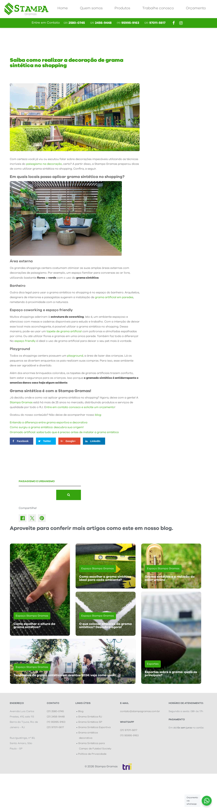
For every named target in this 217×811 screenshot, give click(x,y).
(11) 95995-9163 (56, 722)
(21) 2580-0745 (55, 711)
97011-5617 (154, 23)
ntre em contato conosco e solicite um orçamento (80, 407)
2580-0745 (74, 23)
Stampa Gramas (21, 402)
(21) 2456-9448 (56, 716)
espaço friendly (25, 341)
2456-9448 (101, 23)
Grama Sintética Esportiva (94, 727)
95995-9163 (128, 23)
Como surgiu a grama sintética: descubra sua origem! (47, 427)
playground (75, 355)
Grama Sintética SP (90, 722)
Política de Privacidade (92, 754)
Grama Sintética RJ (90, 716)
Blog (80, 711)
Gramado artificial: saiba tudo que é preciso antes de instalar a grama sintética (64, 432)
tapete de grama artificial (64, 331)
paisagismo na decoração (44, 163)
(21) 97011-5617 (55, 727)
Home (62, 8)
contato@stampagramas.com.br (140, 711)
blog (98, 414)
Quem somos (91, 8)
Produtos (122, 8)
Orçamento (196, 8)
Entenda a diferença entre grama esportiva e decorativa (49, 422)
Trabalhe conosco (158, 8)
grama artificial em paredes (114, 297)
